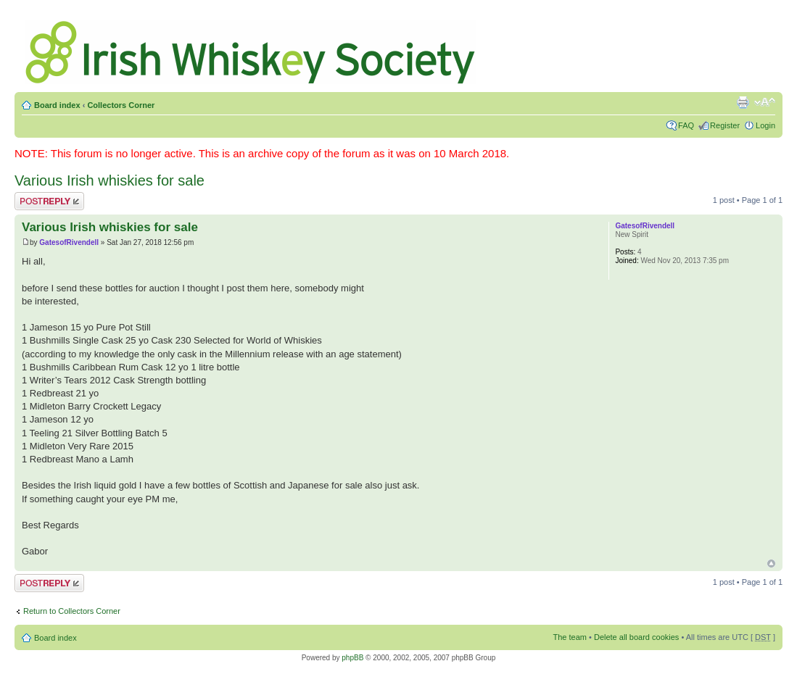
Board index (57, 105)
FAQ (686, 125)
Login (765, 125)
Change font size (764, 102)
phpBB (352, 658)
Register (725, 125)
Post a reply (49, 201)
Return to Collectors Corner (71, 611)
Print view (743, 102)
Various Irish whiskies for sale (110, 180)
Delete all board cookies (636, 637)
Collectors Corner (120, 105)
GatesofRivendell (69, 242)
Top (771, 563)
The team (570, 637)
